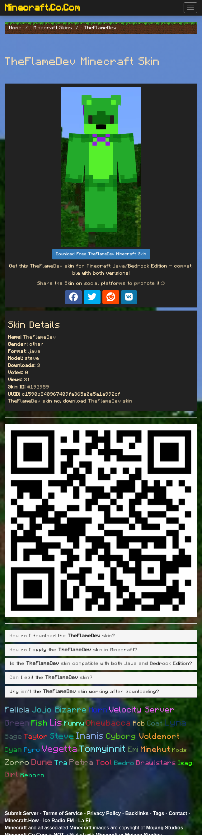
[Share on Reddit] (110, 297)
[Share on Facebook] (73, 297)
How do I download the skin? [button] (62, 635)
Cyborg (122, 736)
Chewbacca (108, 723)
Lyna (176, 722)
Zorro (17, 762)
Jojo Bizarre (59, 710)
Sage (13, 737)
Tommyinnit (102, 749)
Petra (81, 762)
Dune (42, 762)
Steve (62, 736)
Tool (104, 763)
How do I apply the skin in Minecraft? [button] (74, 649)
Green (17, 723)
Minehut (155, 750)
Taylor (36, 737)
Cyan (13, 750)
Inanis (90, 736)
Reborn (33, 775)
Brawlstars (156, 763)
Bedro (124, 763)
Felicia (17, 710)
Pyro (32, 749)
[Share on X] (92, 297)
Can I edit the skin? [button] (51, 677)
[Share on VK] (129, 297)
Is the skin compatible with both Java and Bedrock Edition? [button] (101, 663)
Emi (133, 750)
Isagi (186, 763)
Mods (179, 750)
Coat (155, 723)
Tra (61, 763)
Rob (139, 723)
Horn (98, 710)
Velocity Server (142, 710)
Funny (74, 723)
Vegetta (60, 749)
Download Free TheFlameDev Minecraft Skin (101, 254)
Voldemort (159, 736)
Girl (12, 775)
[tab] (101, 636)
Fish (39, 723)
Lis (56, 722)
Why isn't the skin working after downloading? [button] (84, 691)
